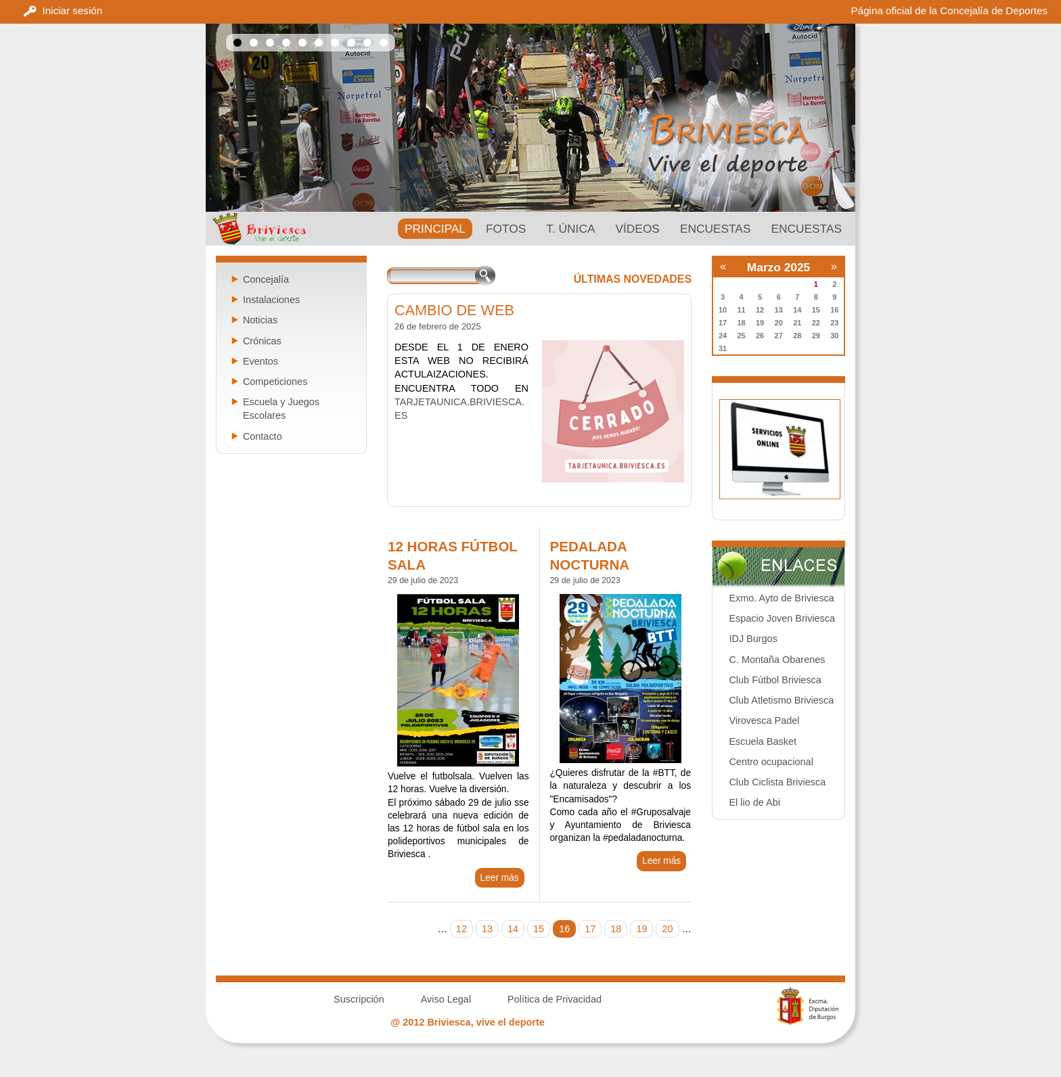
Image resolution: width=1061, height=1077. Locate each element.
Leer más (499, 878)
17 (590, 928)
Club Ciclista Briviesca (777, 782)
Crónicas (262, 341)
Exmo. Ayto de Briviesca (781, 598)
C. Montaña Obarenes (777, 659)
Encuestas (715, 228)
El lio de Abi (754, 802)
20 (667, 928)
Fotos (506, 228)
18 (615, 928)
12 (461, 928)
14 (512, 928)
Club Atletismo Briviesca (781, 700)
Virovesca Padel (764, 720)
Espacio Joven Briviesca (781, 618)
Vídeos (637, 228)
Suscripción (359, 999)
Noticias (260, 320)
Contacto (262, 436)
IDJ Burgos (753, 638)
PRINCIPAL (435, 228)
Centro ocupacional (771, 761)
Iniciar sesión (73, 10)
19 (641, 928)
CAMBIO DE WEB (454, 310)
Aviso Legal (446, 999)
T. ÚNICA (570, 228)
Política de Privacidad (554, 999)
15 (538, 928)
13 (487, 928)
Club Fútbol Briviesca (775, 679)
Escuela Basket (762, 741)
